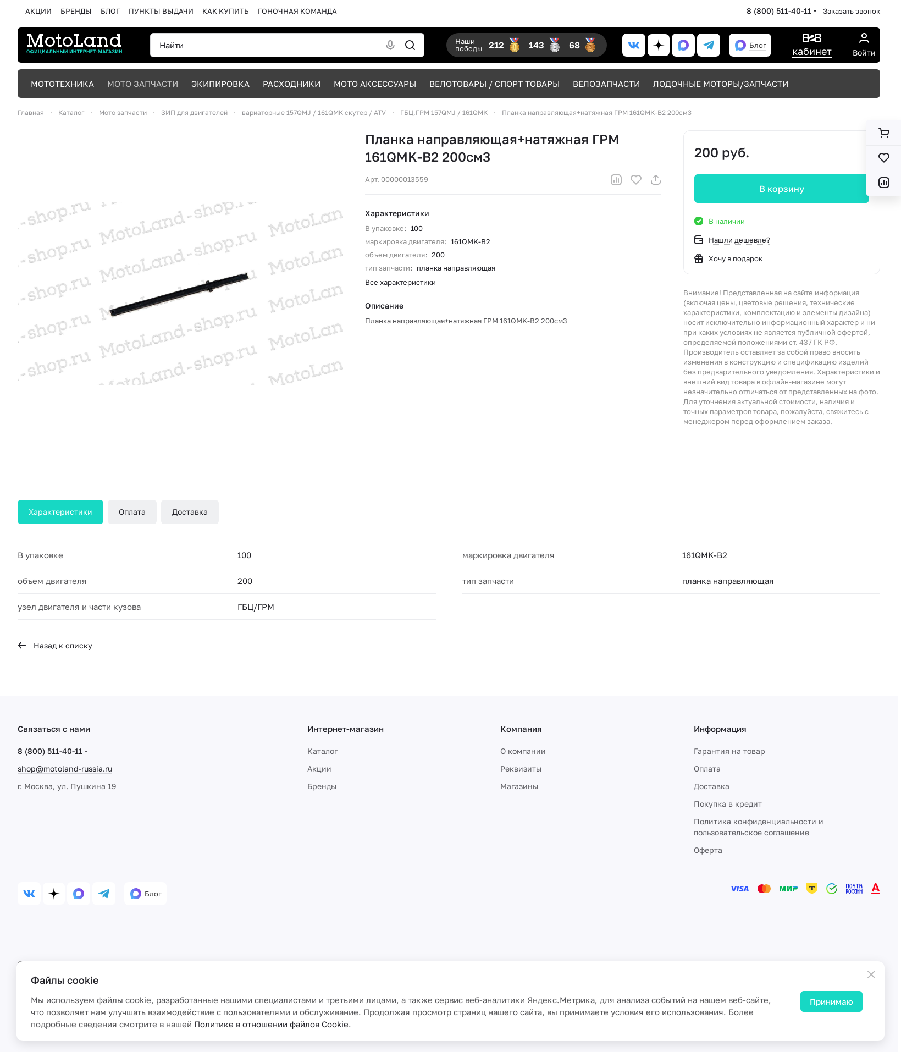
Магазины (519, 786)
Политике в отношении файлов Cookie (271, 1024)
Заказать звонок (851, 11)
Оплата (132, 511)
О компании (523, 751)
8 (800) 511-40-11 (779, 10)
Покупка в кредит (728, 803)
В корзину (781, 188)
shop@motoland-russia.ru (65, 768)
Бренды (321, 786)
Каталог (322, 751)
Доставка (190, 511)
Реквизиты (520, 768)
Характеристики (60, 511)
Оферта (708, 850)
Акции (319, 768)
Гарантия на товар (729, 751)
